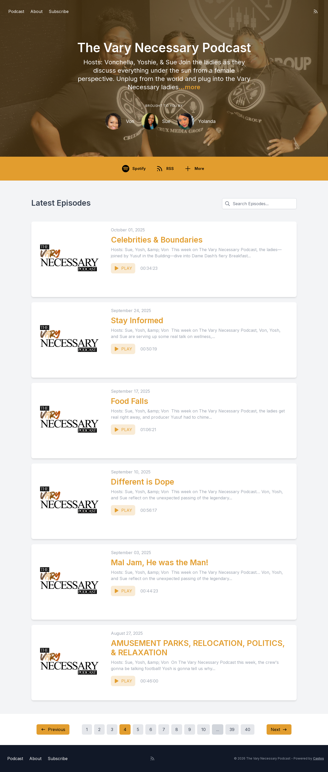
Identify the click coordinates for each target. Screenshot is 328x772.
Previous (53, 729)
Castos (318, 758)
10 (203, 729)
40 (247, 729)
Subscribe (59, 11)
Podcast (16, 11)
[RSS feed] (315, 11)
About (36, 11)
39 (232, 729)
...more (189, 87)
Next (279, 729)
